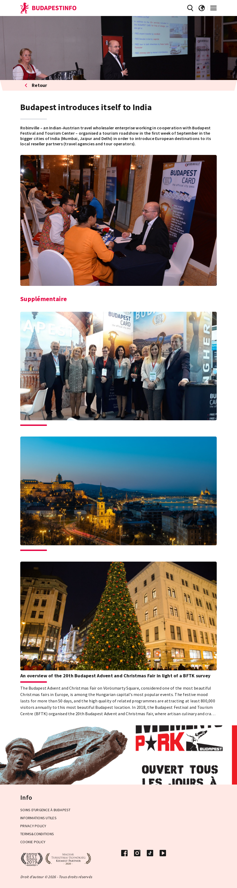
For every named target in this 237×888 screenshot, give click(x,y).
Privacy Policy (33, 825)
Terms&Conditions (37, 833)
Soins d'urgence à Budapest (45, 809)
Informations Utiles (38, 817)
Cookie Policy (32, 841)
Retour (36, 85)
